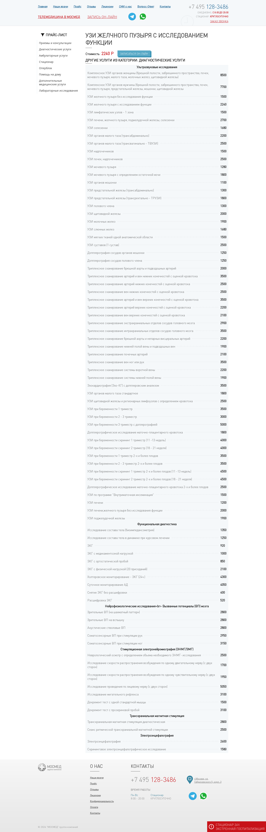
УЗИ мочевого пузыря (101, 167)
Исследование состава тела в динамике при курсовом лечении (128, 538)
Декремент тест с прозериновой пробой (113, 710)
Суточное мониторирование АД (107, 585)
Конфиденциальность (102, 801)
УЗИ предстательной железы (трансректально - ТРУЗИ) (124, 198)
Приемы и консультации (55, 43)
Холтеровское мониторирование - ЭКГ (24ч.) (116, 577)
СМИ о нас (125, 6)
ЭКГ (90, 545)
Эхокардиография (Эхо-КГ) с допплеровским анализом (123, 385)
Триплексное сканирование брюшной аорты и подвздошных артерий (131, 268)
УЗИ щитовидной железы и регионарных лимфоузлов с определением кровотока (140, 401)
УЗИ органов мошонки (102, 182)
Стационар (46, 62)
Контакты (165, 6)
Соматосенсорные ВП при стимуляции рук (114, 635)
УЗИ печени (95, 502)
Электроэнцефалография (104, 741)
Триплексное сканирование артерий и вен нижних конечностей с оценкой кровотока (142, 276)
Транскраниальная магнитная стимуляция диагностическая (126, 722)
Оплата (94, 807)
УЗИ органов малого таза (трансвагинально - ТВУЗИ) (122, 143)
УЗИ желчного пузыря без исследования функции (120, 96)
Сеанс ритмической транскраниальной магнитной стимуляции (127, 729)
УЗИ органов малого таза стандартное (112, 393)
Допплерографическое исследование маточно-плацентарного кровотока (135, 432)
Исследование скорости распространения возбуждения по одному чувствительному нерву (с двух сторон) (151, 677)
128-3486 (208, 6)
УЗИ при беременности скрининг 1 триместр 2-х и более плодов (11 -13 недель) (139, 471)
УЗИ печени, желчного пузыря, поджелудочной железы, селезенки (130, 120)
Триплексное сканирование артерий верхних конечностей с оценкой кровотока (139, 307)
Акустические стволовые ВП (106, 628)
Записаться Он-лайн (134, 53)
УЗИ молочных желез (101, 221)
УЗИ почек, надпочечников (105, 159)
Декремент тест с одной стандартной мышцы (116, 702)
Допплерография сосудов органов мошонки (115, 253)
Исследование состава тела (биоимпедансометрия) (120, 530)
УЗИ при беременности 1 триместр (110, 409)
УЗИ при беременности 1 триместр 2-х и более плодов (122, 456)
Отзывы (91, 6)
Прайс (77, 6)
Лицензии (107, 6)
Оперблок (45, 68)
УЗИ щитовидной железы (104, 214)
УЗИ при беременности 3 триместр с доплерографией (122, 424)
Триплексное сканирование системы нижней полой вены (124, 378)
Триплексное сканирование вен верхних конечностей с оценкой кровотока (136, 315)
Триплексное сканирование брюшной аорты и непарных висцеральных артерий (138, 338)
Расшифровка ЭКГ (99, 600)
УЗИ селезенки (97, 128)
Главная (42, 6)
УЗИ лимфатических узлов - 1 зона (110, 112)
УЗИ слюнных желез (100, 229)
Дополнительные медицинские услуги (52, 82)
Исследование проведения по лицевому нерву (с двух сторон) (127, 686)
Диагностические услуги (55, 49)
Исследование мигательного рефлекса (113, 694)
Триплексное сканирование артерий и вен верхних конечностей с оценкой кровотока (142, 299)
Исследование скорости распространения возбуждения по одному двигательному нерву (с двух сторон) (149, 665)
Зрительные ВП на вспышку (105, 620)
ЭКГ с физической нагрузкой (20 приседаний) (117, 569)
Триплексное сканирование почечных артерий (117, 354)
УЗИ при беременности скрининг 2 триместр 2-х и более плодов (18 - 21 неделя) (139, 479)
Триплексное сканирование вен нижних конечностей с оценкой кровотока (135, 292)
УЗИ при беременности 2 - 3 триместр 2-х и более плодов (124, 463)
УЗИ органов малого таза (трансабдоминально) (118, 135)
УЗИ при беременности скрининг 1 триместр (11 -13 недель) (126, 440)
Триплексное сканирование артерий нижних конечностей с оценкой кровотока (138, 284)
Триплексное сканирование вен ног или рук (115, 362)
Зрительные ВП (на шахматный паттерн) (113, 612)
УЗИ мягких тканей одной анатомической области (120, 237)
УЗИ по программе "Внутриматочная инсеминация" (120, 495)
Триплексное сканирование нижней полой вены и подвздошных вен (131, 346)
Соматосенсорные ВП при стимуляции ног (114, 643)
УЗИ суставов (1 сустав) (103, 245)
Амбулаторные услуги (53, 55)
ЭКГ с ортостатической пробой (107, 561)
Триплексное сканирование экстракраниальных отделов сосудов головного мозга (141, 323)
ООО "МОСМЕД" (49, 767)
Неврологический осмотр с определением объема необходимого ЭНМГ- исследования (144, 655)
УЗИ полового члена (100, 206)
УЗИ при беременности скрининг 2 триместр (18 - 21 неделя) (126, 448)
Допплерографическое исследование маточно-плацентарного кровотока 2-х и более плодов (147, 487)
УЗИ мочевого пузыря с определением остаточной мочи (123, 175)
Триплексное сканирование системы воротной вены (121, 370)
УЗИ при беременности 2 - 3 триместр (112, 417)
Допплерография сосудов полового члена (114, 260)
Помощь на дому (50, 74)
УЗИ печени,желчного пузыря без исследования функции (124, 510)
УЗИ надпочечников (100, 151)
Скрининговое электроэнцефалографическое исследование (126, 749)
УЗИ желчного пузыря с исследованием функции (119, 104)
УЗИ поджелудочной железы (106, 518)
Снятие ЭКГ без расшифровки (107, 592)
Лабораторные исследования (58, 90)
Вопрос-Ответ (145, 6)
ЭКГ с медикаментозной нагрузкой (110, 553)
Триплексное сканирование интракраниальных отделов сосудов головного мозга (140, 331)
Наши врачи (60, 6)
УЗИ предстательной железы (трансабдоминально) (120, 190)
